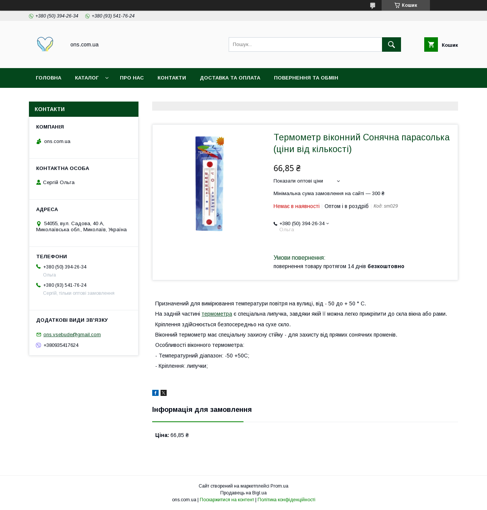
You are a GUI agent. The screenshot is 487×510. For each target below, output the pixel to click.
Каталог (87, 78)
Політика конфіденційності (286, 499)
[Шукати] (391, 44)
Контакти (172, 78)
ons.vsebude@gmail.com (72, 334)
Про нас (132, 78)
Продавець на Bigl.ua (243, 493)
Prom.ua (279, 486)
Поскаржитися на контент (227, 499)
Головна (48, 78)
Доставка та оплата (230, 78)
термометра (217, 314)
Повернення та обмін (306, 78)
